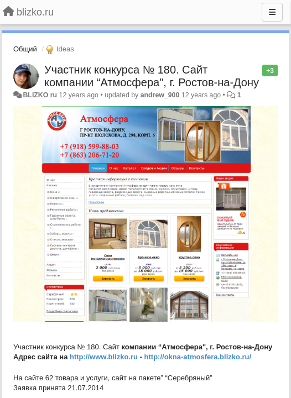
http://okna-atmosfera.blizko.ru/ (198, 357)
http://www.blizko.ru (104, 357)
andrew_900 (160, 95)
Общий (25, 49)
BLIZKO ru (41, 95)
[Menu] (272, 12)
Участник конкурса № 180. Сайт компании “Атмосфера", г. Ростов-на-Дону (151, 76)
